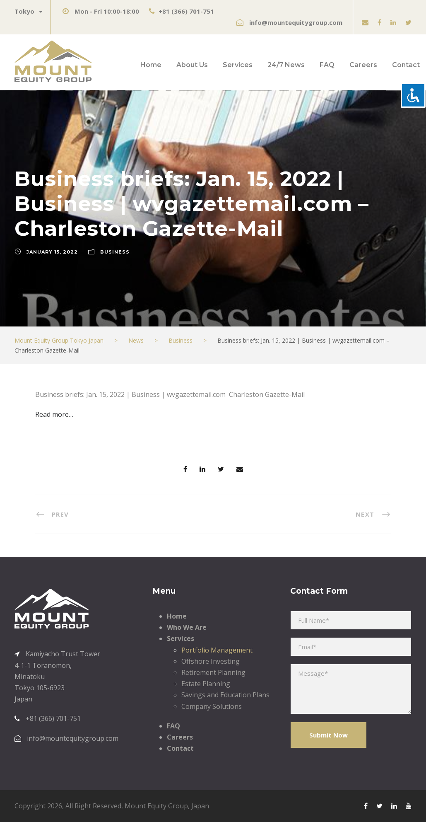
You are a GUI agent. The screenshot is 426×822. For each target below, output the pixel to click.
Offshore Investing (210, 661)
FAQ (327, 65)
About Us (192, 65)
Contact (406, 65)
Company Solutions (211, 706)
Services (238, 65)
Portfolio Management (217, 650)
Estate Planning (205, 683)
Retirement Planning (213, 672)
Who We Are (187, 627)
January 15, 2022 (52, 252)
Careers (363, 65)
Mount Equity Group (156, 805)
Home (150, 65)
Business (115, 252)
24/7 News (286, 65)
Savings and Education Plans (225, 694)
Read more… (54, 414)
